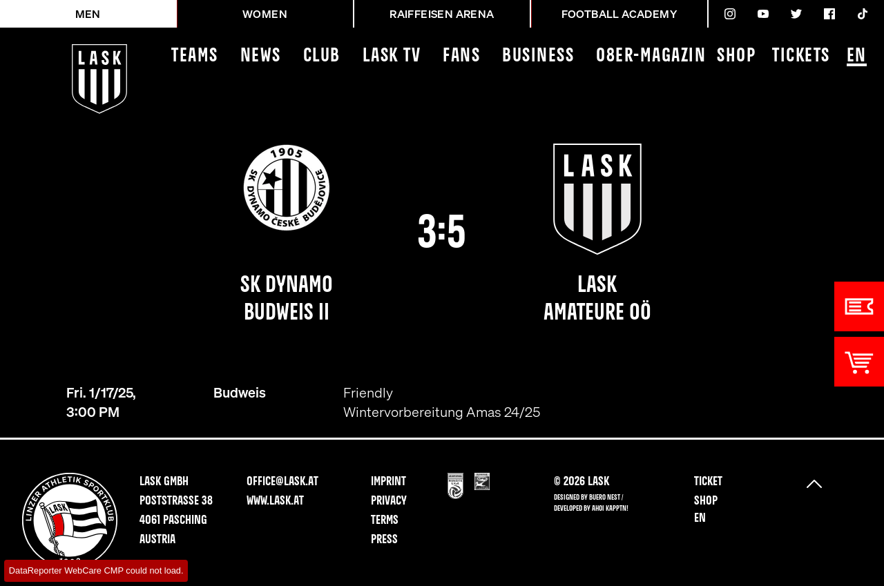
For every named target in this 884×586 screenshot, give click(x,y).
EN (857, 57)
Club (321, 56)
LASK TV (392, 56)
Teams (194, 56)
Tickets (801, 56)
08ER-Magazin (651, 56)
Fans (461, 56)
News (260, 56)
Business (538, 56)
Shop (736, 56)
